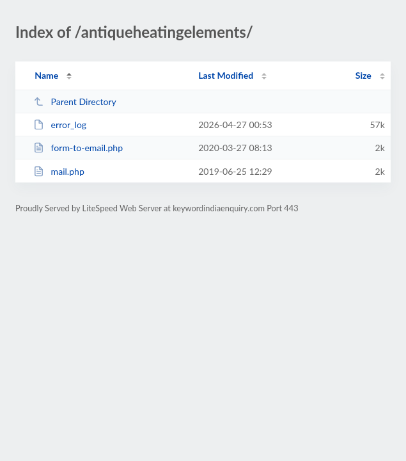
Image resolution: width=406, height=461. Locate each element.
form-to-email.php (78, 147)
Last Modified (225, 75)
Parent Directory (74, 101)
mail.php (58, 171)
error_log (59, 124)
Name (46, 75)
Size (363, 75)
